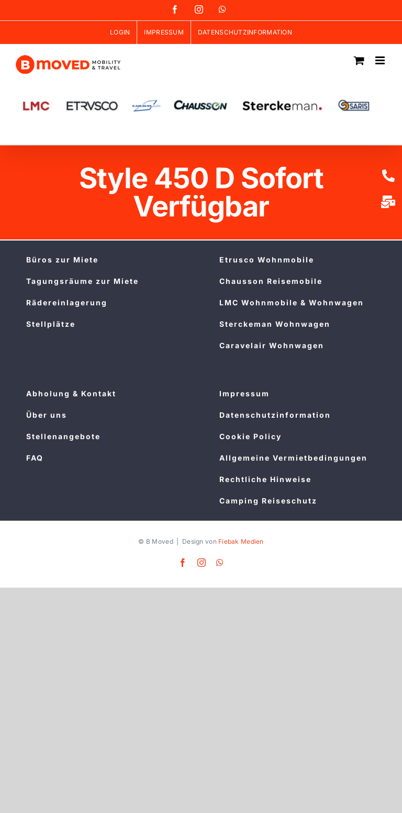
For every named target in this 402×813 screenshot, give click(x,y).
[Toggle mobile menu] (380, 60)
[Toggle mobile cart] (359, 60)
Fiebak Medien (241, 541)
